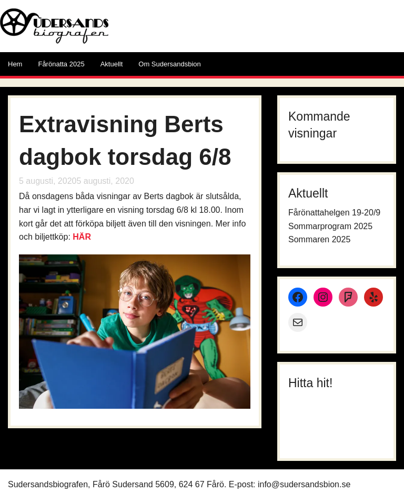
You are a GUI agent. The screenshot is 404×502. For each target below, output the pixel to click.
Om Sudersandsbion (169, 64)
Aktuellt (111, 64)
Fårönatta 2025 (61, 64)
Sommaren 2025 (319, 239)
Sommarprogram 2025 (330, 226)
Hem (15, 64)
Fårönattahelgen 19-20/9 (334, 212)
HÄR (82, 236)
